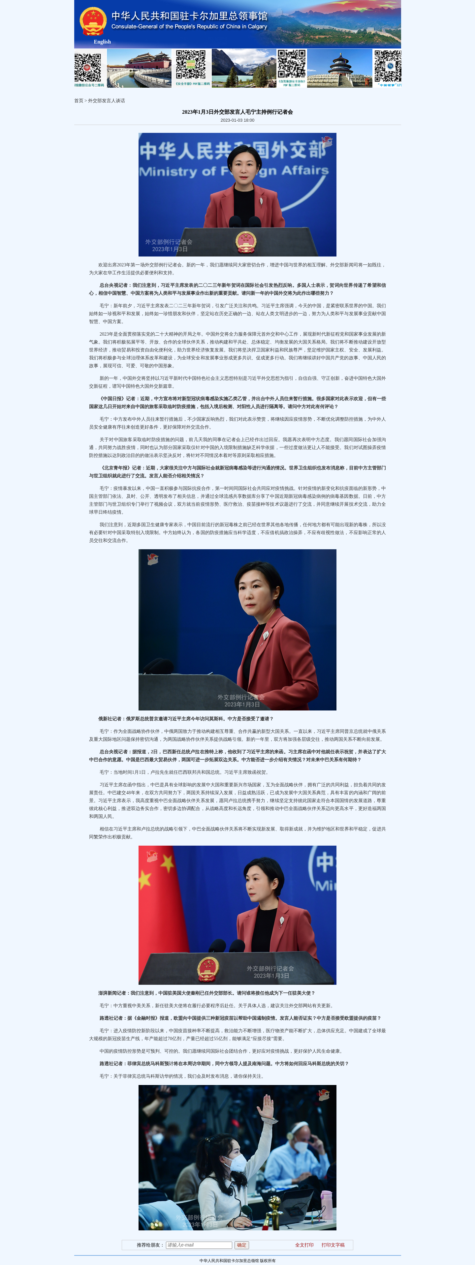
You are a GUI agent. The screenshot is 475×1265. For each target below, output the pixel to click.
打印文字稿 (333, 1245)
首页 (78, 100)
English (102, 42)
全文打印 (304, 1245)
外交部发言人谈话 (106, 100)
